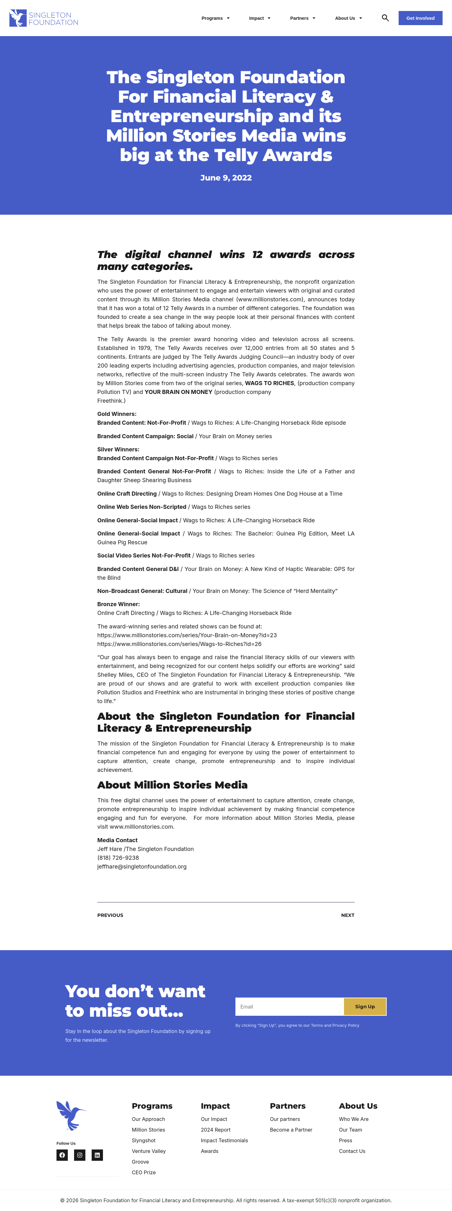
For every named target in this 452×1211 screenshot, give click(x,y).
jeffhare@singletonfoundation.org (142, 866)
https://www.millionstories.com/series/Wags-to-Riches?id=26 (179, 644)
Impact (260, 18)
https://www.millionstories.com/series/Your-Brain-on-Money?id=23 (187, 635)
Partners (303, 18)
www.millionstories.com (269, 299)
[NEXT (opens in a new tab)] (290, 915)
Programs (216, 18)
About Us (349, 18)
